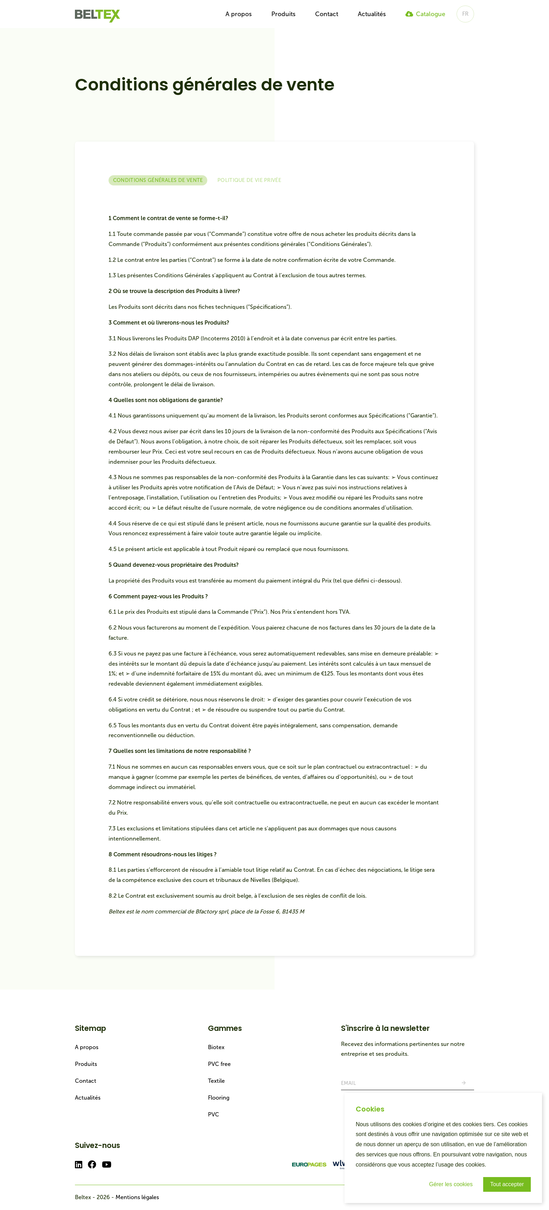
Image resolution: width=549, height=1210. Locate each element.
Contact (326, 14)
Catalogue (425, 14)
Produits (283, 14)
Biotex (216, 1047)
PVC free (219, 1064)
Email (348, 1083)
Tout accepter (507, 1184)
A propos (238, 14)
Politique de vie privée (249, 180)
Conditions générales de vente (158, 180)
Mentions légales (137, 1197)
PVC (213, 1114)
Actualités (372, 14)
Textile (216, 1081)
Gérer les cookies (451, 1184)
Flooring (218, 1097)
